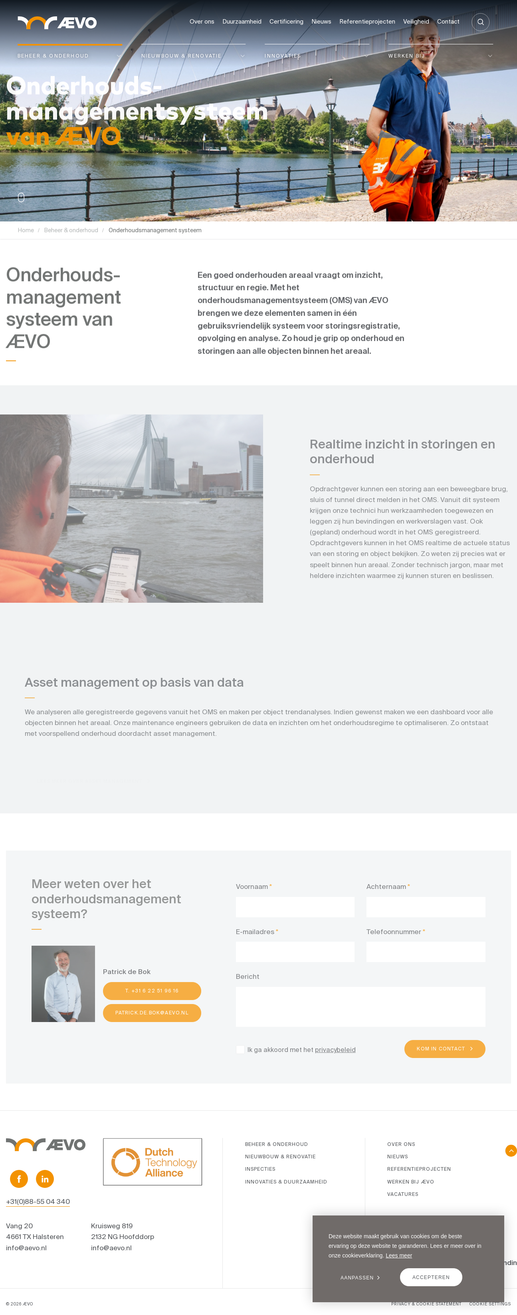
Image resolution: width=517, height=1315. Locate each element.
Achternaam (386, 894)
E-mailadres (255, 939)
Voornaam (252, 894)
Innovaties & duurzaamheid (286, 1181)
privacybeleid (335, 1057)
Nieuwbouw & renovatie (181, 55)
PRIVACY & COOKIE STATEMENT (426, 1304)
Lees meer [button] (399, 1255)
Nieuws (321, 21)
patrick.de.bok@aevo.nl (151, 1020)
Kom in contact (441, 1056)
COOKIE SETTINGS (490, 1304)
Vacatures (402, 1194)
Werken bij (406, 55)
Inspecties (260, 1169)
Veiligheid (416, 21)
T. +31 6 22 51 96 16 (152, 998)
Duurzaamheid (241, 21)
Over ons (202, 21)
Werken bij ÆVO (410, 1181)
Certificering (286, 21)
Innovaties (283, 55)
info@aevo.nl (26, 1247)
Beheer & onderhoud (53, 55)
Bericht (247, 984)
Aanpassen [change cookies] (357, 1278)
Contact (448, 21)
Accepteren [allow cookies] (431, 1277)
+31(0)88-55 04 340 (38, 1201)
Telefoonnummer (393, 939)
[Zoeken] (480, 22)
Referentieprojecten (367, 21)
